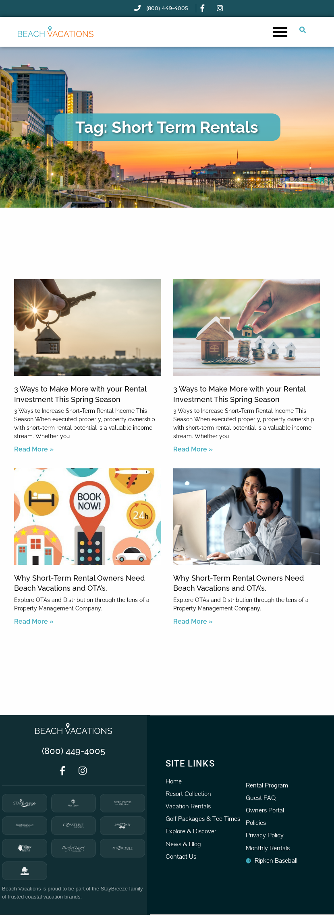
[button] (280, 32)
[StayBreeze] (24, 803)
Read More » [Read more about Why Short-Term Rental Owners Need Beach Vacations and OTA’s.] (34, 621)
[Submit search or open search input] (303, 30)
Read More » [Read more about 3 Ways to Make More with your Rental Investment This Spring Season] (34, 449)
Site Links (190, 763)
